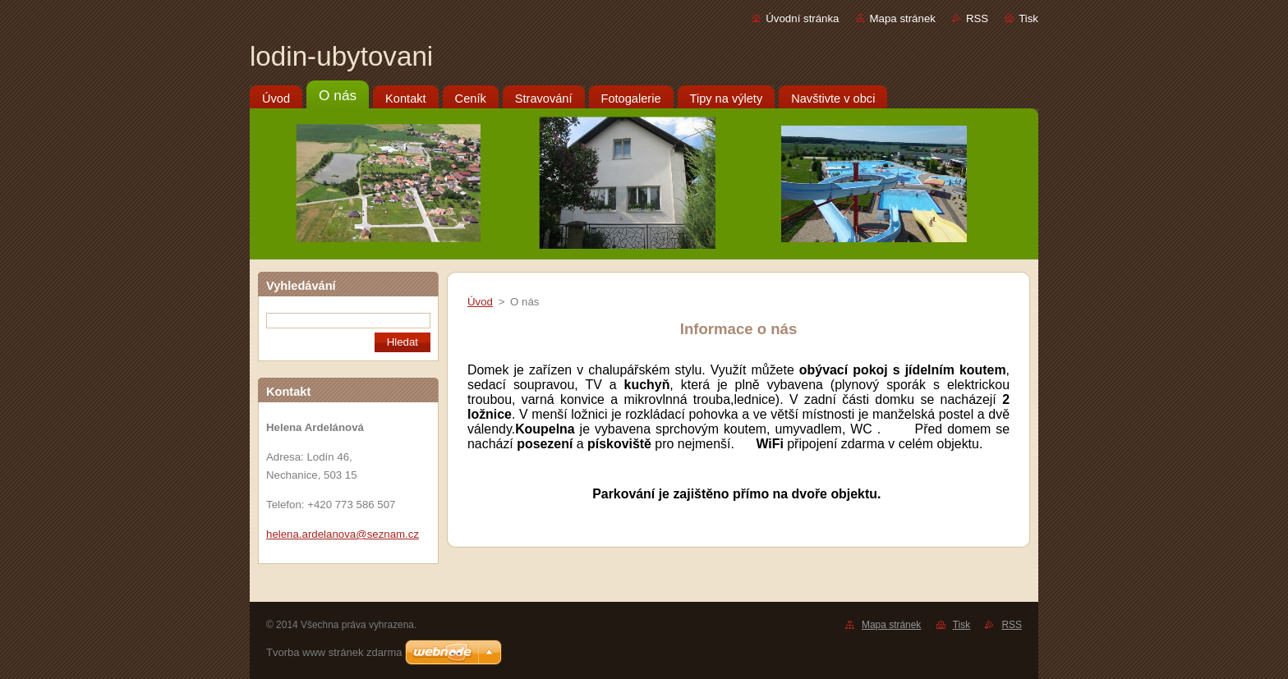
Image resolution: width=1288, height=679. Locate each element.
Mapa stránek (903, 18)
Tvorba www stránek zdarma (334, 652)
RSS (977, 18)
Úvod (480, 302)
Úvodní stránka (802, 18)
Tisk (1028, 18)
